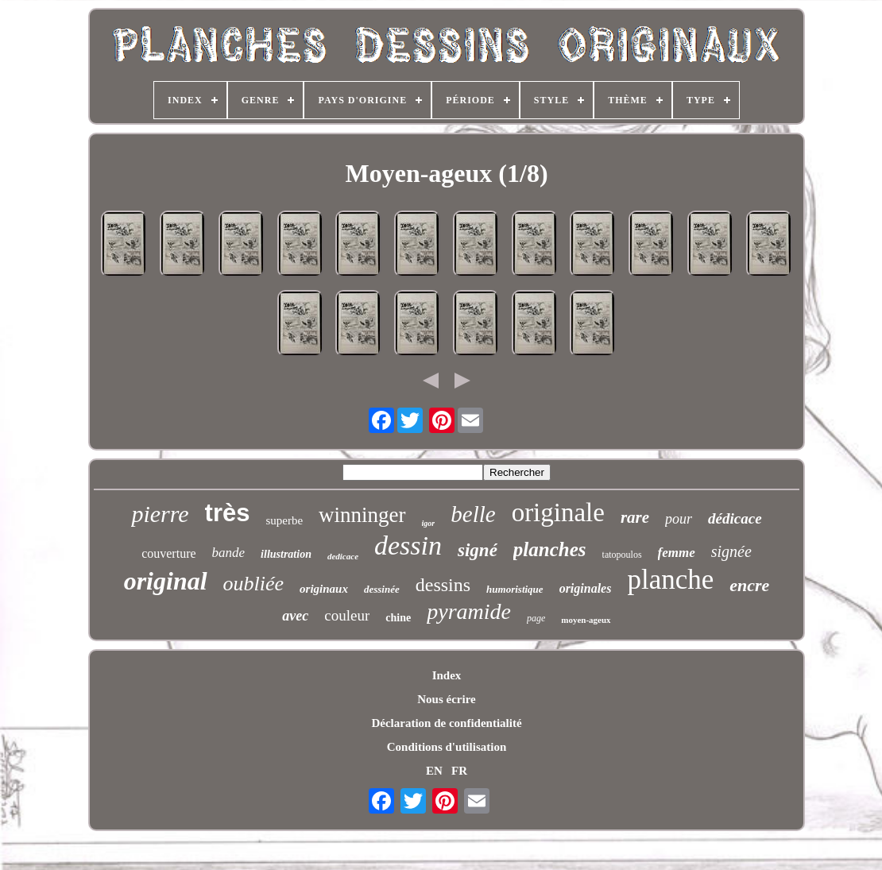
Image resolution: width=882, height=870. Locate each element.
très (227, 513)
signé (477, 550)
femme (676, 552)
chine (398, 618)
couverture (168, 553)
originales (585, 588)
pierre (159, 514)
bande (229, 552)
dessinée (382, 589)
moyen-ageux (585, 619)
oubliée (253, 583)
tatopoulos (622, 554)
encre (749, 585)
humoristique (515, 589)
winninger (362, 515)
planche (670, 579)
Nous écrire (446, 699)
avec (295, 616)
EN (434, 770)
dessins (443, 584)
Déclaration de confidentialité (446, 723)
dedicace (342, 556)
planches (549, 549)
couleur (346, 615)
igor (428, 523)
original (165, 580)
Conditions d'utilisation (446, 746)
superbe (284, 520)
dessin (408, 545)
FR (459, 770)
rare (635, 517)
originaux (324, 588)
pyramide (469, 611)
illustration (286, 554)
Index (447, 675)
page (536, 618)
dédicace (735, 518)
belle (473, 514)
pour (678, 519)
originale (558, 512)
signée (731, 551)
